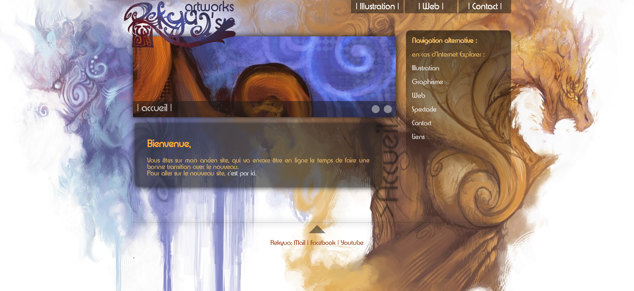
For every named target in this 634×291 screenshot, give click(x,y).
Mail (299, 243)
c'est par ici (241, 173)
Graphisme (427, 81)
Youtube (352, 243)
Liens (418, 136)
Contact (421, 123)
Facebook (323, 243)
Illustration (425, 68)
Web (418, 95)
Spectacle (424, 109)
